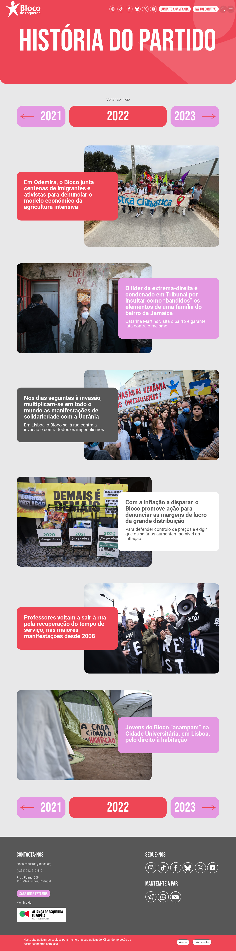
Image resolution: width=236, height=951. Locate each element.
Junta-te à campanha (175, 9)
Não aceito (202, 942)
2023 (185, 116)
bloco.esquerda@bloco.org (34, 863)
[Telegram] (151, 896)
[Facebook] (129, 9)
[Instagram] (112, 9)
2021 (51, 116)
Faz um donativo (205, 9)
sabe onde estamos (33, 893)
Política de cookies (71, 944)
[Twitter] (137, 9)
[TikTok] (120, 9)
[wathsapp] (163, 896)
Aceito (183, 942)
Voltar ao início (118, 99)
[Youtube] (153, 9)
